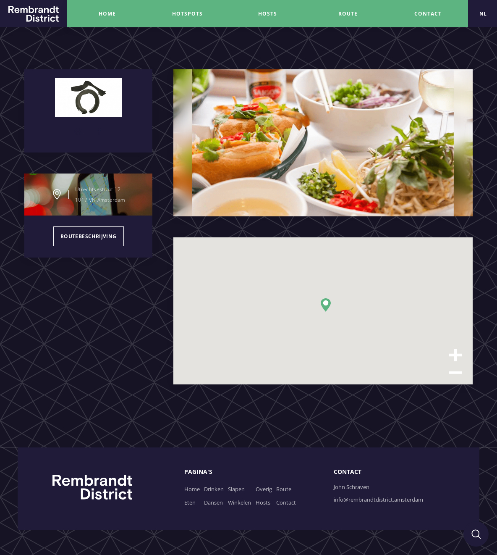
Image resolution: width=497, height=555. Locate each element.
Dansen (213, 502)
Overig (264, 489)
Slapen (236, 489)
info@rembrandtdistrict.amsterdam (378, 499)
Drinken (214, 489)
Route (283, 489)
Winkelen (239, 502)
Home (192, 489)
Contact (286, 502)
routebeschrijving (88, 236)
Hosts (263, 502)
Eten (190, 502)
